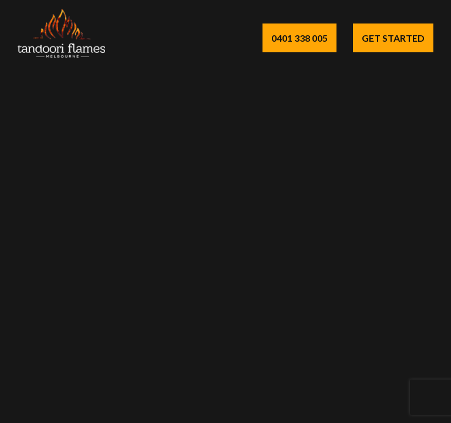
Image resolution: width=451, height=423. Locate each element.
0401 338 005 (299, 37)
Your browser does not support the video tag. (225, 211)
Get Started (393, 37)
